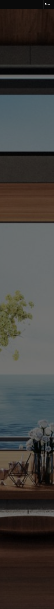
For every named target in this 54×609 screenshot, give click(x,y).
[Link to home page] (4, 4)
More (47, 4)
